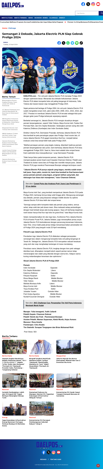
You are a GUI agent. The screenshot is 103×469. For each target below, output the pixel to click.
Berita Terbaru (20, 18)
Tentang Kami (55, 459)
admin (5, 42)
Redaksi (43, 459)
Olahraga (53, 18)
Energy (62, 18)
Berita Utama (7, 18)
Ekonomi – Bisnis (41, 18)
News (30, 18)
